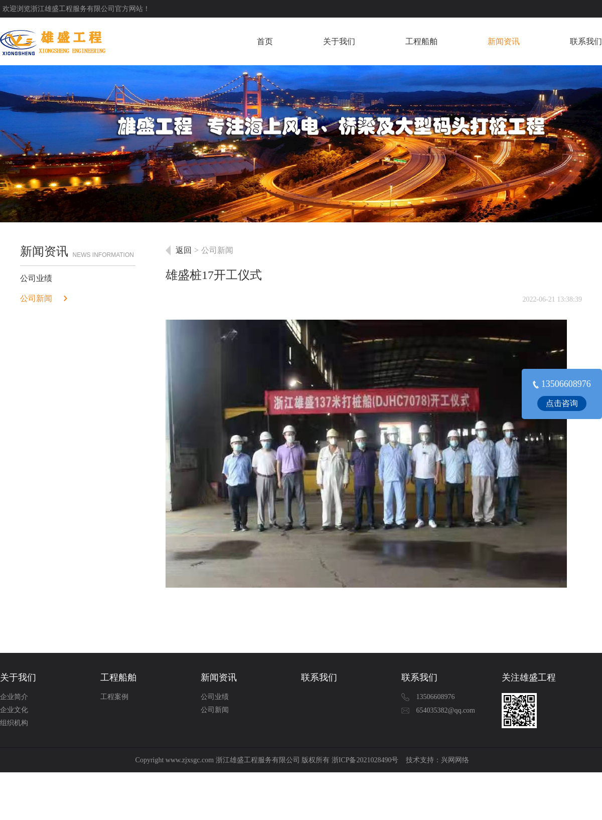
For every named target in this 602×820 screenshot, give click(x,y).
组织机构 (14, 723)
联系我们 (586, 41)
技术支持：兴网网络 (437, 760)
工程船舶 (421, 41)
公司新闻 (36, 298)
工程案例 (114, 697)
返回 (184, 250)
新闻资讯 (504, 41)
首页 (265, 41)
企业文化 (14, 710)
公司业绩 (36, 278)
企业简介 (14, 697)
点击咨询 (562, 403)
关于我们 (339, 41)
